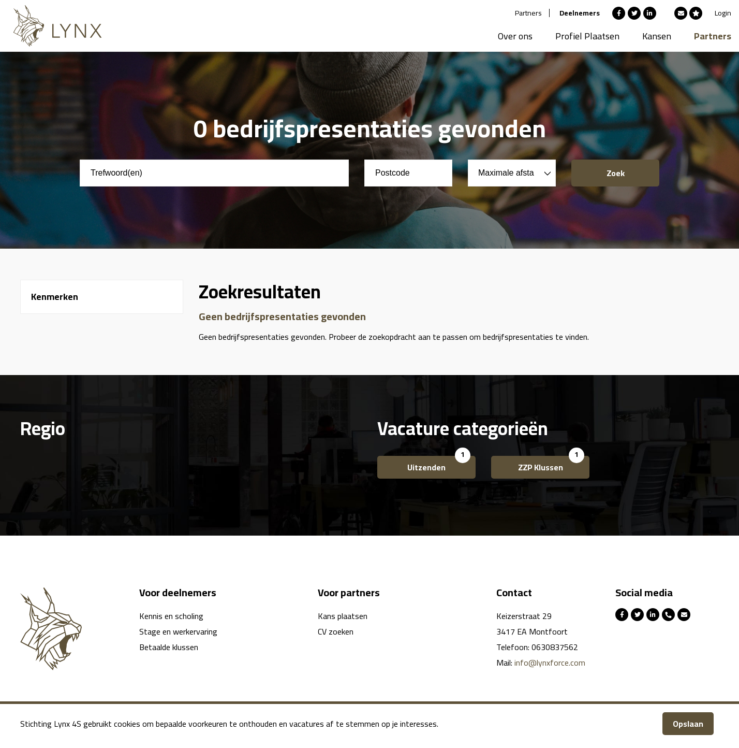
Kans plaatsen (342, 616)
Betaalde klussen (168, 647)
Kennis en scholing (171, 616)
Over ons (515, 36)
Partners (528, 13)
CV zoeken (335, 631)
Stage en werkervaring (178, 631)
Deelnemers (579, 13)
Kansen (656, 36)
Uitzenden (426, 467)
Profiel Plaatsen (587, 36)
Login (723, 13)
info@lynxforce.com (549, 662)
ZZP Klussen (540, 467)
